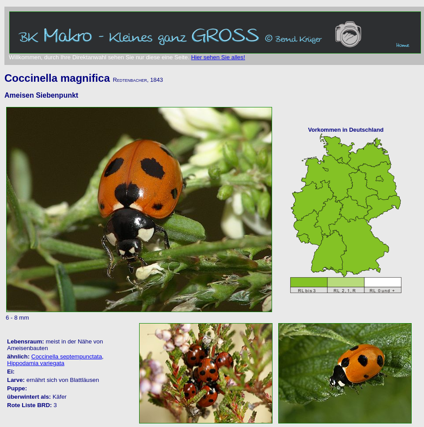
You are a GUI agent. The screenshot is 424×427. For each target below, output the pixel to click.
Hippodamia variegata (35, 363)
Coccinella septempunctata (66, 356)
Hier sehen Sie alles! (218, 57)
